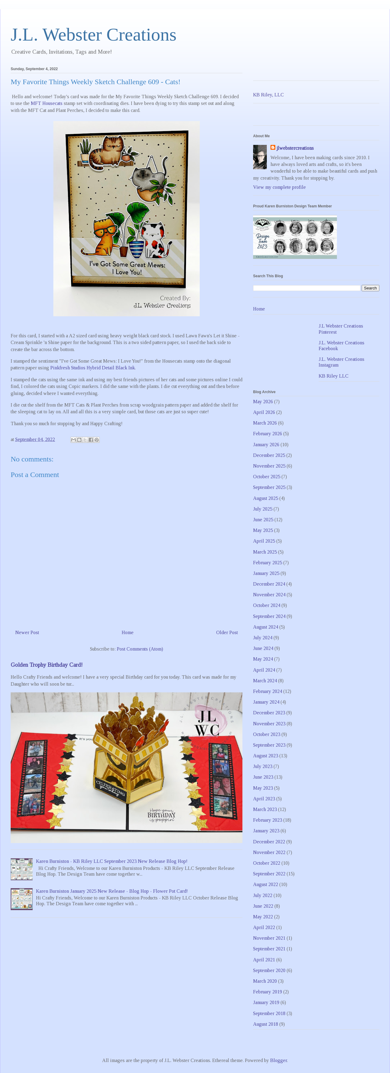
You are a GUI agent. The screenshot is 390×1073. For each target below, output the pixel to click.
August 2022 (265, 884)
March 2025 (265, 551)
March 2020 (265, 981)
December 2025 (269, 455)
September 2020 (269, 970)
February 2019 (267, 991)
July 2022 (262, 895)
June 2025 (263, 519)
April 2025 (264, 541)
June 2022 (263, 906)
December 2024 (269, 584)
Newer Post (27, 632)
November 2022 (269, 852)
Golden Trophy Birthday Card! (47, 665)
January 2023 (266, 830)
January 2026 (266, 444)
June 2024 (263, 648)
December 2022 (269, 841)
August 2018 (265, 1024)
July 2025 (262, 508)
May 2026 (263, 401)
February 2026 (267, 433)
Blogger (278, 1060)
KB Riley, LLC (268, 94)
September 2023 (269, 745)
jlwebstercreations (295, 148)
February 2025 (267, 562)
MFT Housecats (47, 103)
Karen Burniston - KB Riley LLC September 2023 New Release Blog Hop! (112, 861)
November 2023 (269, 723)
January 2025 (266, 573)
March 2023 (265, 809)
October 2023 (266, 734)
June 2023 (263, 777)
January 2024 (266, 702)
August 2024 (265, 627)
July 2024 (262, 637)
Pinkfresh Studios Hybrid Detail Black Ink (92, 367)
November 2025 (269, 465)
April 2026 (264, 412)
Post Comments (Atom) (140, 648)
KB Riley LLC (334, 376)
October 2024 (266, 605)
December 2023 (269, 712)
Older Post (227, 632)
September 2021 (269, 948)
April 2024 (264, 670)
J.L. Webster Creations (94, 34)
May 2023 (263, 788)
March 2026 (265, 422)
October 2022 (266, 863)
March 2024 (265, 680)
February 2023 (267, 820)
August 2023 (265, 755)
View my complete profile (279, 187)
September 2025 (269, 487)
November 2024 (269, 594)
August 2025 (265, 498)
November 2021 (269, 938)
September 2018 (269, 1013)
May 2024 (263, 659)
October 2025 (266, 476)
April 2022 (264, 927)
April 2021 (264, 959)
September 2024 (269, 616)
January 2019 (266, 1002)
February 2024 (267, 691)
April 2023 (264, 798)
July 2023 (262, 766)
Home (128, 632)
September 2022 (269, 873)
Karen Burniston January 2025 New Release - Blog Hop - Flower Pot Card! (112, 891)
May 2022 (263, 916)
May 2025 (263, 530)
